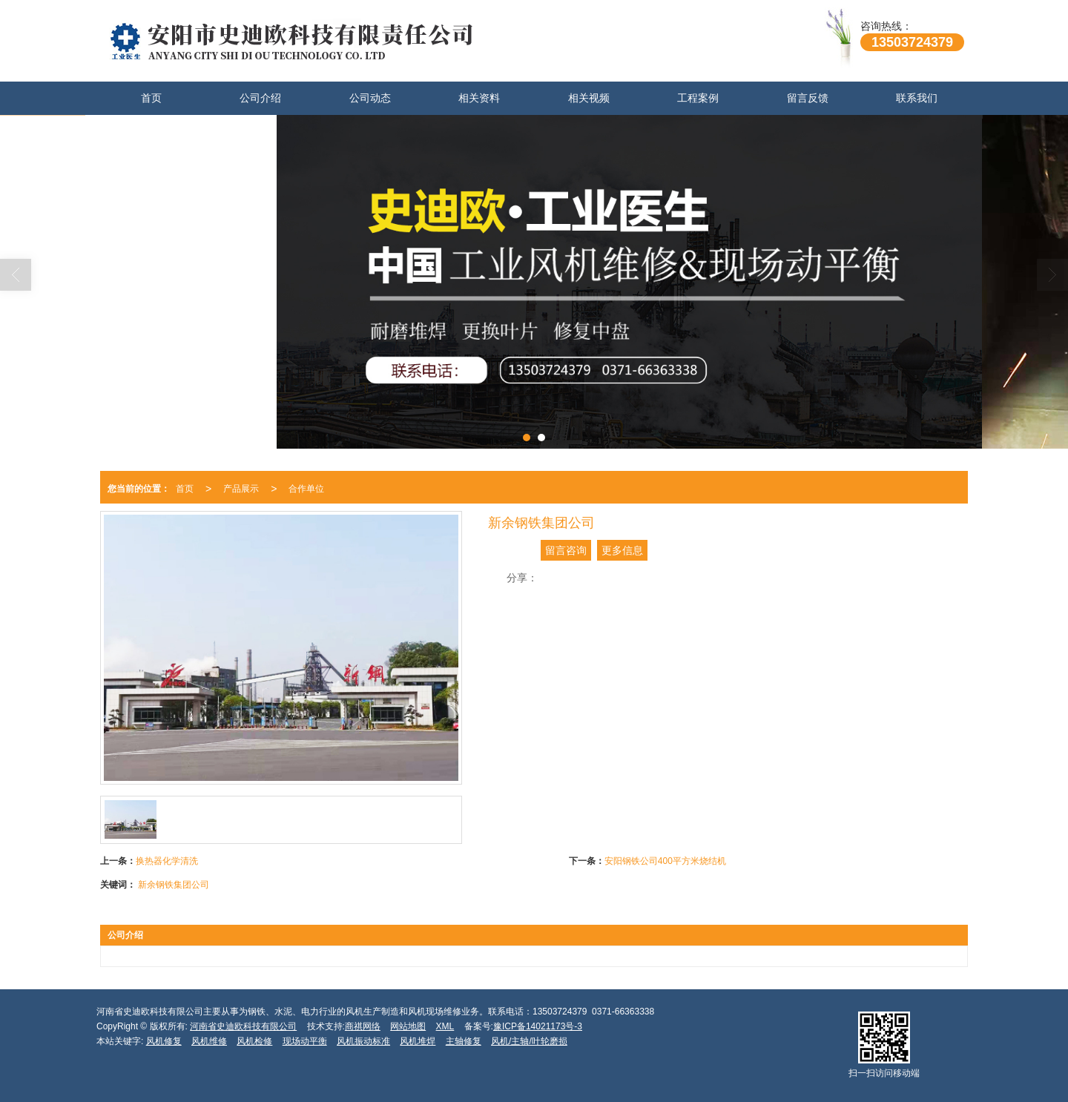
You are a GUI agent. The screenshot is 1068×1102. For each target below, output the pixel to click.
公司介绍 (260, 98)
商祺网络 (362, 1026)
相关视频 (589, 98)
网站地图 (408, 1026)
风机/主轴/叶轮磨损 (529, 1041)
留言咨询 (566, 550)
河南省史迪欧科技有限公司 (243, 1026)
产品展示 (241, 489)
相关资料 (479, 98)
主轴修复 (463, 1041)
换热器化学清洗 (167, 861)
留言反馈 (807, 98)
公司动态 (370, 98)
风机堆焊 (417, 1041)
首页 (151, 98)
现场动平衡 (305, 1041)
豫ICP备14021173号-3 (537, 1026)
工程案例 (698, 98)
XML (445, 1026)
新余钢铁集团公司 (173, 885)
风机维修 (209, 1041)
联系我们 (916, 98)
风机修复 (164, 1041)
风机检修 (254, 1041)
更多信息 (622, 550)
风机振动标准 (363, 1041)
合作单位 (306, 489)
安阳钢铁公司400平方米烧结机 (665, 861)
